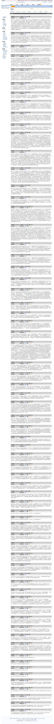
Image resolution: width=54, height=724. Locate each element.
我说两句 (49, 0)
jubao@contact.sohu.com (34, 720)
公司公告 (4, 29)
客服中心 (29, 718)
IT (29, 0)
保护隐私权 (35, 718)
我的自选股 (7, 8)
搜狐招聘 (23, 718)
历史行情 (4, 23)
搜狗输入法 (17, 718)
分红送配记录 (5, 39)
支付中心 (20, 718)
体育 (23, 0)
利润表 (4, 55)
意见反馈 (17, 2)
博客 (45, 0)
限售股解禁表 (5, 46)
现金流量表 (5, 54)
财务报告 (46, 11)
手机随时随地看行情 (22, 2)
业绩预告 (4, 56)
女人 (35, 0)
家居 (34, 0)
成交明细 (4, 20)
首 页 (11, 4)
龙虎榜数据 (5, 24)
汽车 (30, 0)
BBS (47, 0)
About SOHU (39, 718)
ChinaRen (41, 0)
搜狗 (51, 0)
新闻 (21, 0)
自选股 (38, 4)
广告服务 (26, 718)
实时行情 (31, 8)
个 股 (17, 4)
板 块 (33, 4)
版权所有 (35, 719)
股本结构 (4, 34)
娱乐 (25, 0)
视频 (37, 0)
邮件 (43, 0)
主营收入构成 (5, 51)
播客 (39, 0)
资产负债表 (23, 11)
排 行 (28, 4)
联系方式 (32, 718)
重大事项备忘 (5, 38)
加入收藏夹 (45, 2)
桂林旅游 (12, 8)
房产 (32, 0)
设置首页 (11, 718)
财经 (28, 0)
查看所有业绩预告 (49, 13)
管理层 (4, 35)
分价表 (4, 22)
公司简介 (4, 33)
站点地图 (14, 718)
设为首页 (50, 2)
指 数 (22, 4)
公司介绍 (43, 718)
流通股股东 (5, 44)
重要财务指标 (5, 50)
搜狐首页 (19, 0)
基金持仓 (4, 45)
